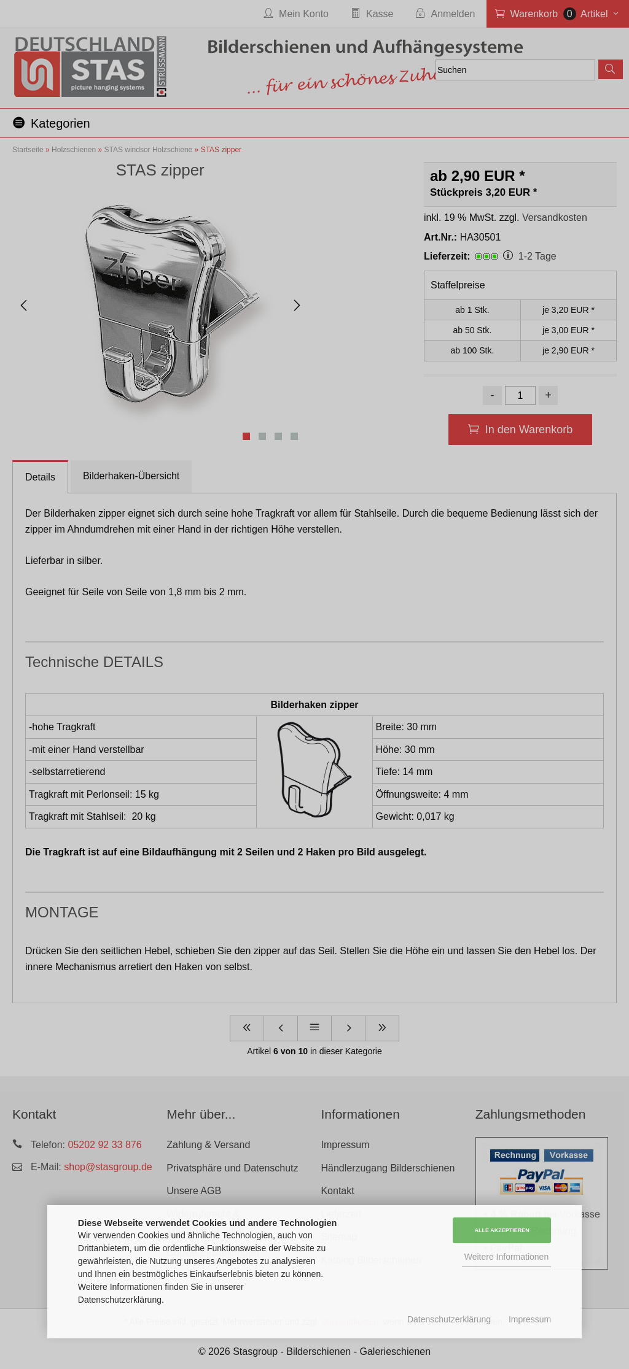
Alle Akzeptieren (502, 1230)
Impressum (530, 1319)
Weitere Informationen (506, 1257)
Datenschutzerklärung (449, 1319)
